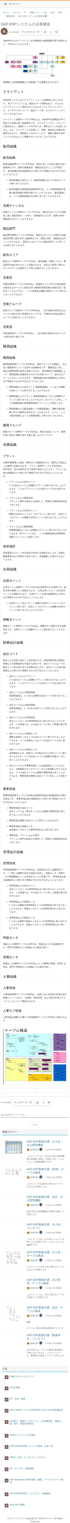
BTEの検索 (15, 1387)
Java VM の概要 (17, 1504)
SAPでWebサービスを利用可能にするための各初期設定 (36, 1410)
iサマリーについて (16, 1518)
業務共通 (32, 1150)
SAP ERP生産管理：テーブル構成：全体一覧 (31, 1446)
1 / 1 (35, 1125)
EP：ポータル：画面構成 (22, 1468)
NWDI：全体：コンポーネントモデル (27, 1457)
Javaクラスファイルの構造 (23, 1435)
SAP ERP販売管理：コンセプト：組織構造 (30, 1493)
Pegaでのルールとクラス (22, 1376)
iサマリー (14, 4)
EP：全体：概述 (17, 1398)
